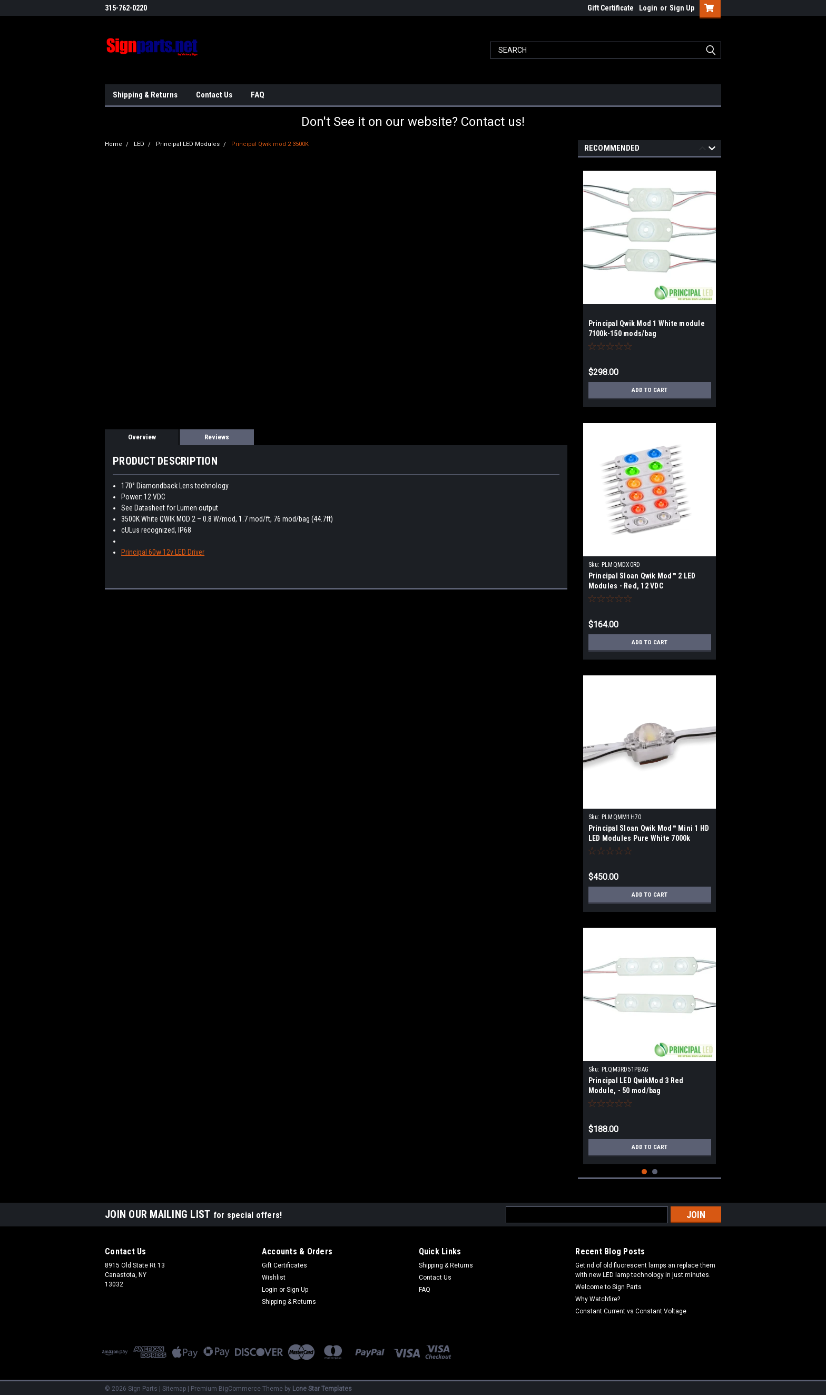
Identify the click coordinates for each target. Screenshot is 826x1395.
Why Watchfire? (597, 1295)
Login (648, 8)
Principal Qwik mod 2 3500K (270, 144)
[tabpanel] (649, 285)
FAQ (257, 95)
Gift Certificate (610, 8)
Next (712, 150)
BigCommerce (240, 1384)
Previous (702, 150)
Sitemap (174, 1384)
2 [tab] (655, 1168)
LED (139, 144)
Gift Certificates (284, 1261)
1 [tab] (644, 1168)
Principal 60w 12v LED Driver (162, 552)
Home (113, 144)
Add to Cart (650, 390)
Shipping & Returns (145, 95)
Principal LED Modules (188, 144)
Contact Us (214, 95)
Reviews (216, 437)
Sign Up (682, 8)
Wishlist (274, 1273)
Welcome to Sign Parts (608, 1282)
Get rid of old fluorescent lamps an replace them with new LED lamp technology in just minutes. (645, 1266)
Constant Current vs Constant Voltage (630, 1307)
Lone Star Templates (322, 1384)
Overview (142, 437)
